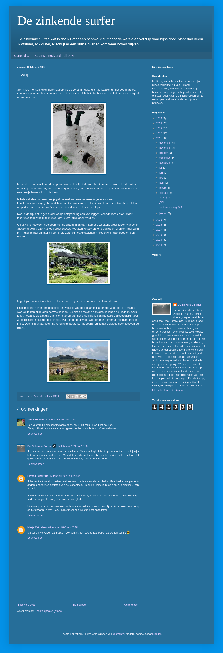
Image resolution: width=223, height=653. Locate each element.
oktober (164, 152)
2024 (159, 123)
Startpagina (21, 55)
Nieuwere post (26, 604)
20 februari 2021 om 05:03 (63, 527)
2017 (159, 229)
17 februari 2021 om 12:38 (72, 446)
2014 (159, 244)
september (165, 157)
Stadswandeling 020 (170, 207)
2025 (159, 118)
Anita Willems (35, 419)
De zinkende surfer (66, 20)
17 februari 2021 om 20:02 (65, 475)
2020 (159, 219)
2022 (159, 133)
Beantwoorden (35, 433)
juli (161, 167)
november (165, 147)
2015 (159, 239)
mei (161, 177)
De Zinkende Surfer (39, 446)
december (165, 142)
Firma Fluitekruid (37, 475)
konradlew (118, 633)
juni (161, 172)
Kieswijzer (164, 197)
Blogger (156, 633)
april (162, 182)
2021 (159, 138)
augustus (164, 162)
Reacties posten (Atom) (48, 611)
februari (164, 192)
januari (163, 213)
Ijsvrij (161, 202)
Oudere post (131, 604)
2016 (159, 234)
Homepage (79, 604)
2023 (159, 128)
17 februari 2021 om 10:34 (61, 419)
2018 (159, 224)
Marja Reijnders (37, 527)
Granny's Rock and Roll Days (54, 55)
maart (163, 187)
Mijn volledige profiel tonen (167, 390)
